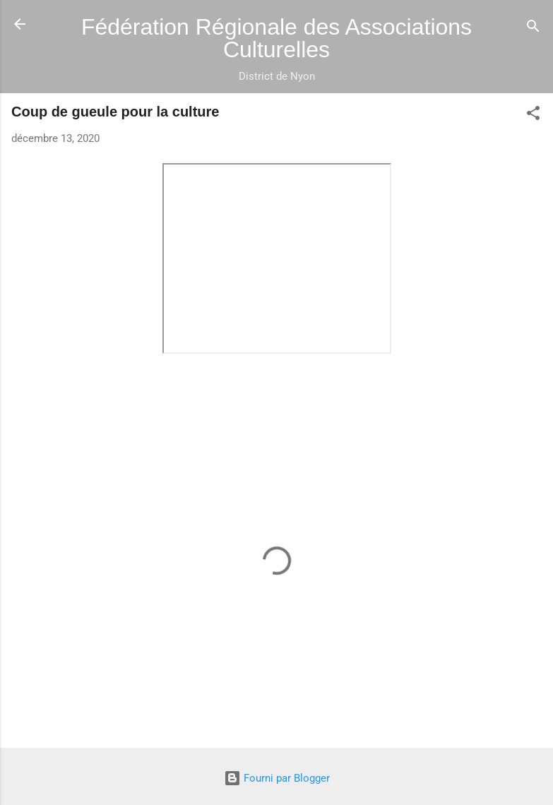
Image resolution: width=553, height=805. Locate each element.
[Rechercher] (533, 28)
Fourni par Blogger (277, 778)
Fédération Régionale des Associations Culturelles (276, 38)
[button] (533, 115)
